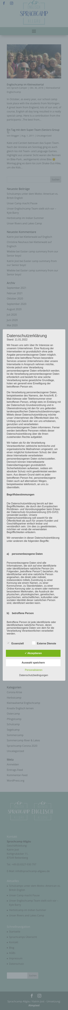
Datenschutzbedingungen (33, 675)
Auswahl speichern (33, 662)
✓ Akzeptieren (33, 653)
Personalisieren (33, 670)
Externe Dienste (44, 643)
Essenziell (15, 643)
